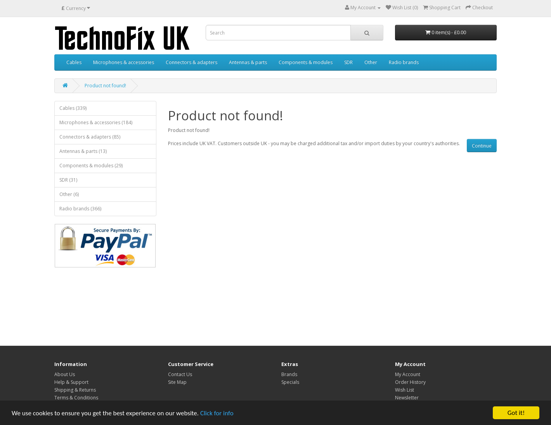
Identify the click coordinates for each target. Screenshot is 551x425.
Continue (482, 145)
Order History (410, 382)
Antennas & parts (248, 62)
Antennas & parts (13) (83, 151)
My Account (407, 374)
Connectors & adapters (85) (89, 137)
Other (370, 62)
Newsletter (407, 397)
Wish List (404, 390)
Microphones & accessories (123, 62)
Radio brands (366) (80, 208)
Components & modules (306, 62)
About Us (64, 374)
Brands (289, 374)
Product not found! (105, 85)
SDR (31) (68, 180)
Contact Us (180, 374)
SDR (348, 62)
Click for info (217, 413)
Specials (290, 382)
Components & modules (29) (91, 165)
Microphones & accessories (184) (95, 122)
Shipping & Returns (75, 390)
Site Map (177, 382)
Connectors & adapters (191, 62)
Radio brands (404, 62)
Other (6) (69, 194)
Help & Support (71, 382)
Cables (73, 62)
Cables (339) (73, 108)
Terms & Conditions (76, 397)
